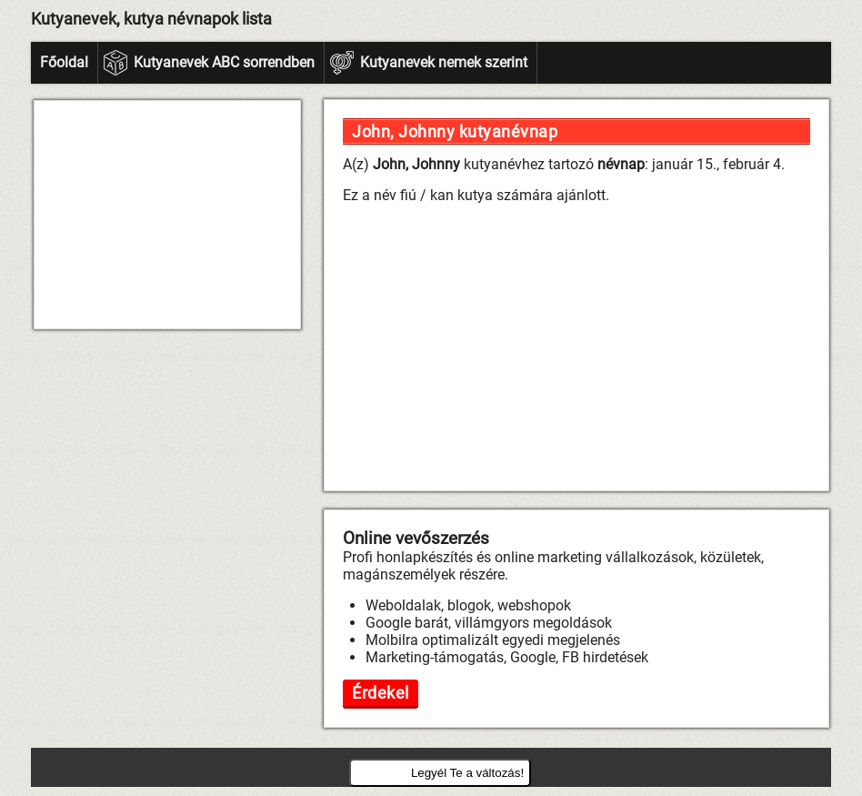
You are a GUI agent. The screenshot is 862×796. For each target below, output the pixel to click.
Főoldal (64, 62)
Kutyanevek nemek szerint (443, 62)
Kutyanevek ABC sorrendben (224, 62)
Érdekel (380, 692)
